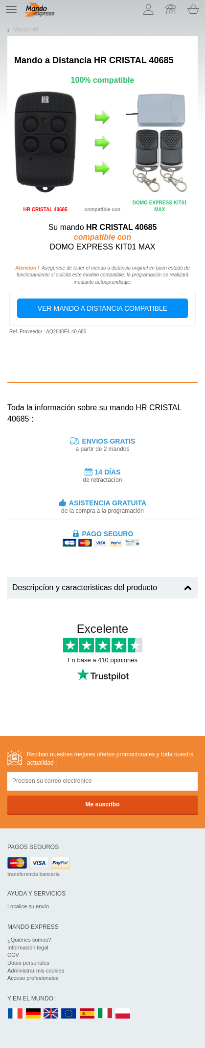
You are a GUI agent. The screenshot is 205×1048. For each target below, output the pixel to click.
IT (105, 1014)
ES (87, 1014)
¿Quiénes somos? (29, 940)
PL (123, 1014)
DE (33, 1014)
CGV (13, 955)
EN (69, 1014)
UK (51, 1014)
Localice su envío (28, 906)
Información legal (27, 947)
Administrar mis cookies (35, 970)
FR (15, 1014)
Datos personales (28, 963)
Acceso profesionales (33, 978)
